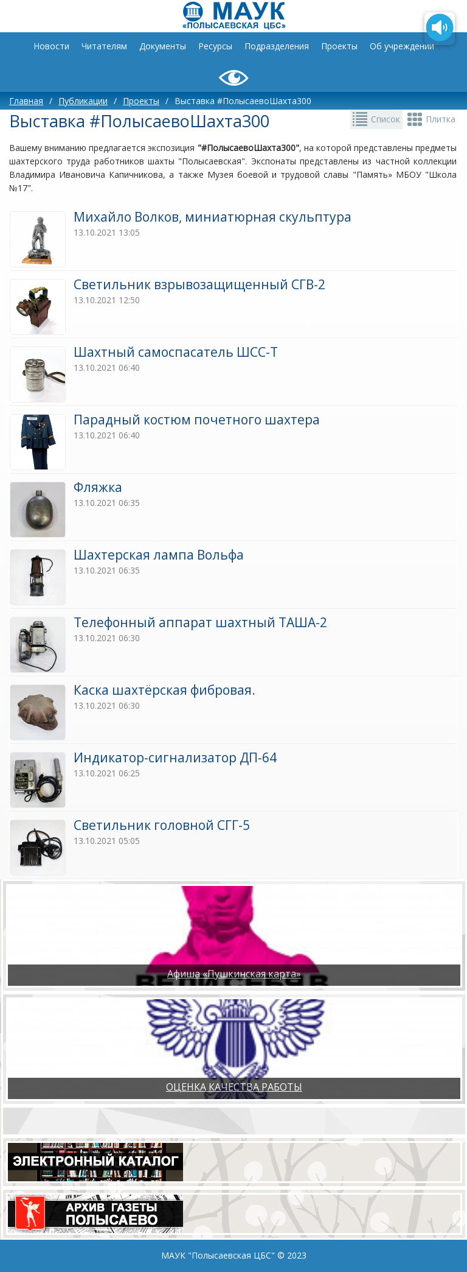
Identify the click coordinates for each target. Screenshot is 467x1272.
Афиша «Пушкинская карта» (234, 973)
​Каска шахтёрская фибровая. (164, 689)
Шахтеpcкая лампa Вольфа (159, 554)
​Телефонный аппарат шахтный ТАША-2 (200, 622)
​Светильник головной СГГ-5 (162, 825)
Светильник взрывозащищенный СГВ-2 (199, 284)
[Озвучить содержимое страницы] (439, 28)
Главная (26, 101)
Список (385, 119)
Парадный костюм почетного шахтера (197, 419)
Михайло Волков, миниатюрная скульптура (212, 216)
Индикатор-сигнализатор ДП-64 (175, 757)
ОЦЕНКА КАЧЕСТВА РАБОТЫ (234, 1087)
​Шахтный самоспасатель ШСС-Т (176, 351)
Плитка (440, 119)
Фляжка (98, 487)
